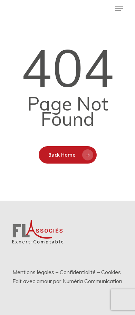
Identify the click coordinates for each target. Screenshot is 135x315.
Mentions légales (33, 272)
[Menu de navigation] (119, 8)
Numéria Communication (92, 281)
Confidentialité (78, 272)
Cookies (111, 272)
